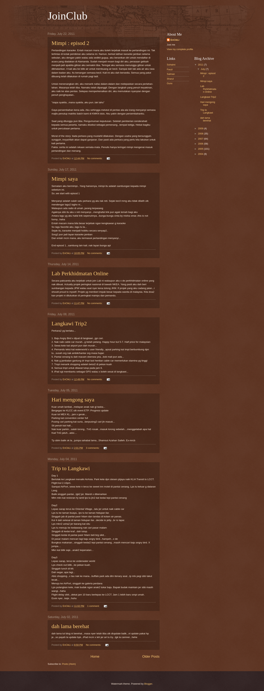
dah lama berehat (70, 626)
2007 (201, 138)
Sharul (170, 78)
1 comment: (93, 606)
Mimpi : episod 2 (70, 43)
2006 (201, 143)
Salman (171, 74)
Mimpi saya (65, 179)
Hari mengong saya (73, 399)
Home (95, 656)
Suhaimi (171, 64)
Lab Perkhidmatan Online (80, 273)
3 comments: (93, 448)
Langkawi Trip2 (69, 323)
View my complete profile (180, 49)
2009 (201, 128)
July (203, 69)
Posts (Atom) (69, 664)
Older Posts (151, 656)
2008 (201, 133)
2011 (201, 64)
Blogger (148, 683)
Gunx (170, 83)
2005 (201, 148)
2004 (201, 154)
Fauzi (170, 69)
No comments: (95, 158)
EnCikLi (174, 40)
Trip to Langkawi (71, 468)
